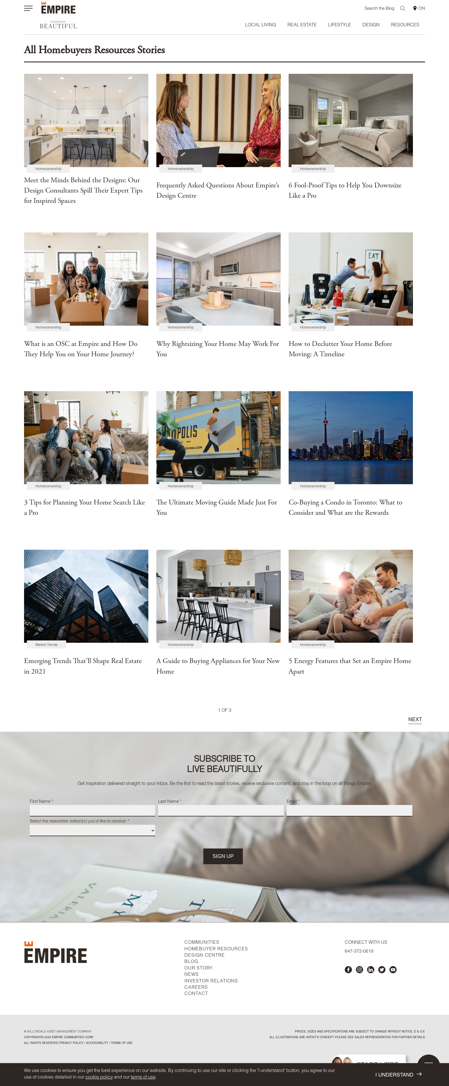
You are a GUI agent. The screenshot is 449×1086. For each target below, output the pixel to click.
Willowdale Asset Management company (59, 1031)
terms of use (143, 1077)
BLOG (191, 962)
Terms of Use (121, 1043)
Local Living (260, 25)
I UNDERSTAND (398, 1074)
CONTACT (196, 994)
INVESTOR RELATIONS (211, 981)
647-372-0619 (359, 951)
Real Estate (302, 25)
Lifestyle (339, 25)
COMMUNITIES (201, 943)
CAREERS (196, 988)
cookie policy (99, 1077)
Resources (405, 25)
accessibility (96, 1043)
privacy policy (71, 1043)
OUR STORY (198, 968)
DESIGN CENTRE (204, 956)
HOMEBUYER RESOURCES (216, 949)
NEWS (191, 975)
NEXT (415, 720)
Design (371, 25)
